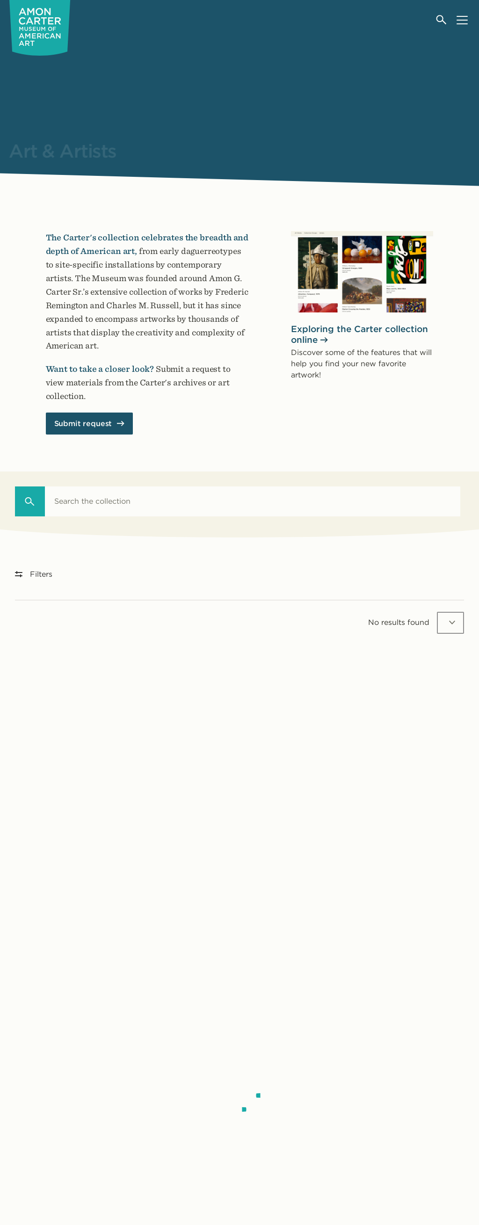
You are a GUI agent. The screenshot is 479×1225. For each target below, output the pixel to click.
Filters (33, 574)
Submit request (83, 423)
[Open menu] (461, 19)
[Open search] (441, 19)
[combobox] (252, 501)
